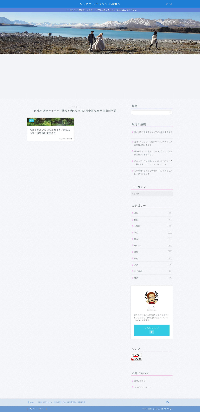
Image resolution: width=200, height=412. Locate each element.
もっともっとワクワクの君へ (100, 4)
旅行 (153, 258)
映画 (153, 264)
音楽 (153, 277)
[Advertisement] (100, 73)
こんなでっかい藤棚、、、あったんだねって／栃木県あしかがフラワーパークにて (153, 163)
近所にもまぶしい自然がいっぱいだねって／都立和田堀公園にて (153, 143)
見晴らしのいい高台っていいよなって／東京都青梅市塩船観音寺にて (153, 153)
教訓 (153, 252)
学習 (153, 232)
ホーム (39, 96)
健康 (153, 219)
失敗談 (153, 226)
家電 (153, 239)
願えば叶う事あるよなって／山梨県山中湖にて (153, 134)
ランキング (112, 96)
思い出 (153, 245)
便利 (153, 213)
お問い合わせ (160, 96)
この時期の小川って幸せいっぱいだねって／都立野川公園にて (153, 172)
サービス (88, 96)
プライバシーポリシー (143, 387)
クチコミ (136, 96)
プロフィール (63, 96)
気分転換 (153, 271)
